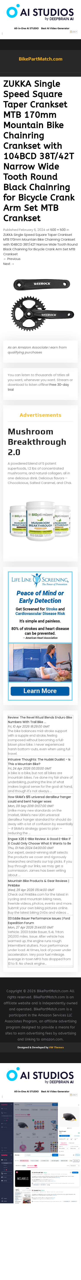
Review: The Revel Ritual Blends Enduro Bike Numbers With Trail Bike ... (40, 719)
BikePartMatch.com (40, 59)
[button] (40, 74)
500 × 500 (58, 229)
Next (8, 263)
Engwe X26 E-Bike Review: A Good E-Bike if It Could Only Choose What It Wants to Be (39, 841)
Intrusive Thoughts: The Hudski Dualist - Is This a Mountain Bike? (39, 761)
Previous (12, 259)
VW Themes (56, 1047)
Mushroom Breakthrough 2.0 (37, 441)
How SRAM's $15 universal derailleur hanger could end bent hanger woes (39, 799)
